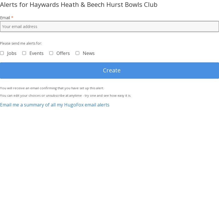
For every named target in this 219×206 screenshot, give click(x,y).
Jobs (12, 53)
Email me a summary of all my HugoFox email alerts (55, 105)
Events (36, 53)
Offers (63, 53)
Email (6, 18)
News (89, 53)
